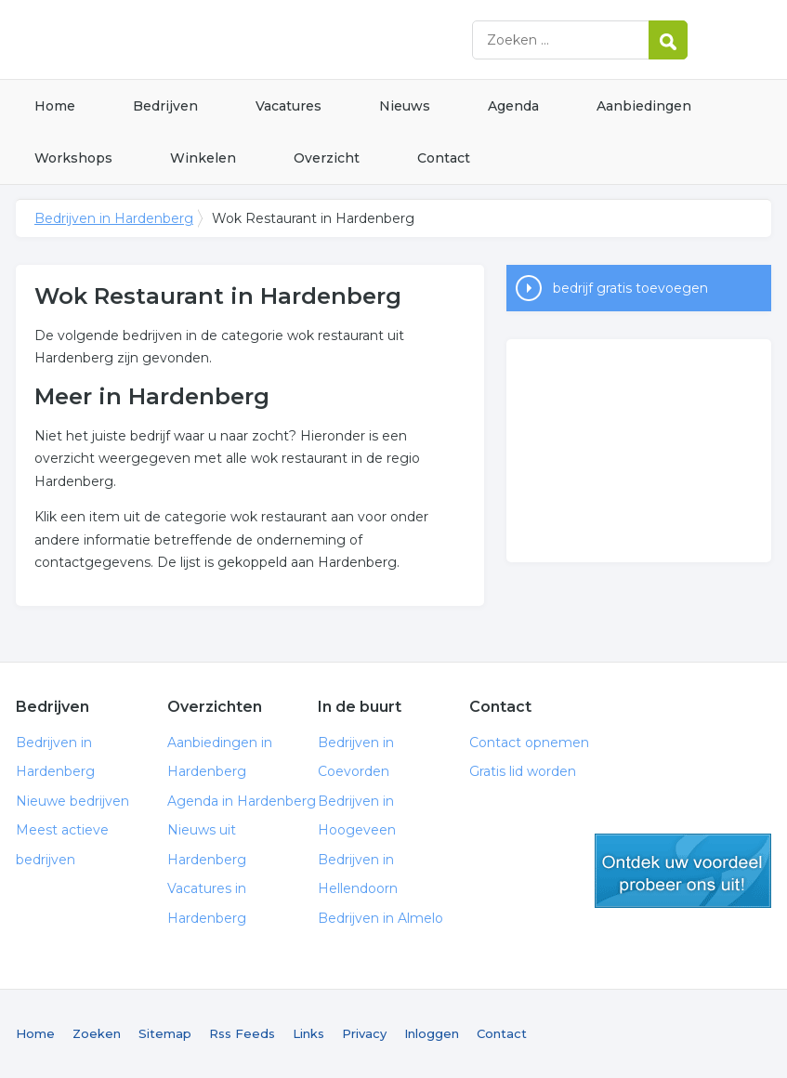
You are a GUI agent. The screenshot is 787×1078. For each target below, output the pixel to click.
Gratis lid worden (522, 771)
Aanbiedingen (644, 106)
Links (308, 1033)
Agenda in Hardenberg (241, 801)
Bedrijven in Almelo (380, 918)
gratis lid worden (683, 871)
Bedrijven (165, 106)
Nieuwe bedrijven (72, 801)
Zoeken (96, 1033)
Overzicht (327, 158)
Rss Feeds (242, 1033)
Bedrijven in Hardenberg (248, 39)
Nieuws (404, 106)
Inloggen (431, 1033)
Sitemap (164, 1033)
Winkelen (203, 158)
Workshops (73, 158)
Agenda (513, 106)
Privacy (364, 1033)
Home (54, 106)
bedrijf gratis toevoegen (630, 288)
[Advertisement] (639, 451)
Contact (443, 158)
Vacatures (288, 106)
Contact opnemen (529, 742)
